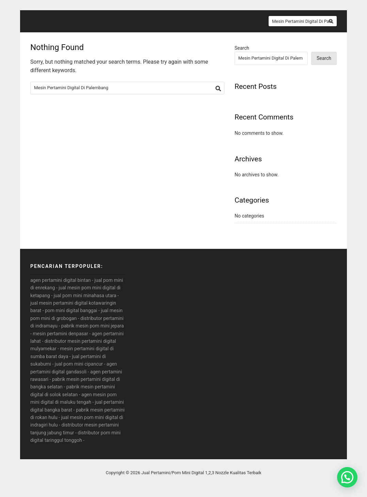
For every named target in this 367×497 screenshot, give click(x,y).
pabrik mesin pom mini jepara (92, 325)
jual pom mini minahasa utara (84, 295)
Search (242, 48)
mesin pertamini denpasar (60, 333)
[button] (347, 477)
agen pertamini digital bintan (60, 280)
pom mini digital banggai (71, 310)
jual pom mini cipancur (79, 364)
